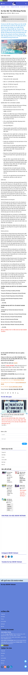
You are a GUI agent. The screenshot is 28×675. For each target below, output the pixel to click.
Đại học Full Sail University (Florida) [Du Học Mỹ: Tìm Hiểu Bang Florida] (9, 319)
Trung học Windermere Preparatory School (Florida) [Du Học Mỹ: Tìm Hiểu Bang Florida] (13, 293)
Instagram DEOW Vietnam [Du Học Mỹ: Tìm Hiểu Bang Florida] (10, 553)
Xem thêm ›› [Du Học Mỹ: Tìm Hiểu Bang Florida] (4, 425)
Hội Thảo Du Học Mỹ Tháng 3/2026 (10, 500)
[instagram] (8, 557)
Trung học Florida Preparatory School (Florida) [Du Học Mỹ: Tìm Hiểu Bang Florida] (12, 295)
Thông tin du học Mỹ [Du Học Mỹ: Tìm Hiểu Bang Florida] (15, 6)
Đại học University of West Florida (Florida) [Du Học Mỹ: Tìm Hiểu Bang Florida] (11, 321)
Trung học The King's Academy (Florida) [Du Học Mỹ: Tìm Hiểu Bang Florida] (10, 290)
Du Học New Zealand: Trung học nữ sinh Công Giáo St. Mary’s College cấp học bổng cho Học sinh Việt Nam (10, 473)
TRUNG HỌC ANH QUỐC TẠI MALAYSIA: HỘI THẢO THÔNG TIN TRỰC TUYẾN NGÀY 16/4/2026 (10, 486)
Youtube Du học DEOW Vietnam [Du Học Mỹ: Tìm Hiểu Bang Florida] (12, 562)
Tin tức (3, 457)
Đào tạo (3, 464)
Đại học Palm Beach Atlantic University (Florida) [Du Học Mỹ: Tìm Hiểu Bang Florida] (12, 324)
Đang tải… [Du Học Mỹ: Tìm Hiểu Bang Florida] (14, 340)
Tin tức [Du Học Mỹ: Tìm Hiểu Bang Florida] (7, 6)
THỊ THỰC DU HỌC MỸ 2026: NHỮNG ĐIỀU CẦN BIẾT (13, 414)
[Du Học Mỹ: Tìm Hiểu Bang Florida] (4, 0)
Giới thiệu (3, 454)
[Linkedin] (10, 393)
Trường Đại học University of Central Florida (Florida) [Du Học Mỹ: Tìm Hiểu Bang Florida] (13, 314)
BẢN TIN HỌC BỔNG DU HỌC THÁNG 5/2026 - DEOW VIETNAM (23, 473)
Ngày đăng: (4, 13)
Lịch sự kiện (4, 459)
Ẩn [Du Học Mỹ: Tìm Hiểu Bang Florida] (7, 17)
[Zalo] (19, 393)
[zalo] (11, 557)
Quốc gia (3, 462)
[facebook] (3, 557)
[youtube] (6, 557)
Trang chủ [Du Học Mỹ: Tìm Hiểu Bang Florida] (3, 6)
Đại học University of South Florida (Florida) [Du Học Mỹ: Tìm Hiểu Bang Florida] (11, 316)
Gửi (24, 443)
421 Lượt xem (15, 13)
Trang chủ (4, 452)
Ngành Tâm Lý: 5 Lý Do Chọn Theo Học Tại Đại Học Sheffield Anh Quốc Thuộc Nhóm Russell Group (23, 486)
